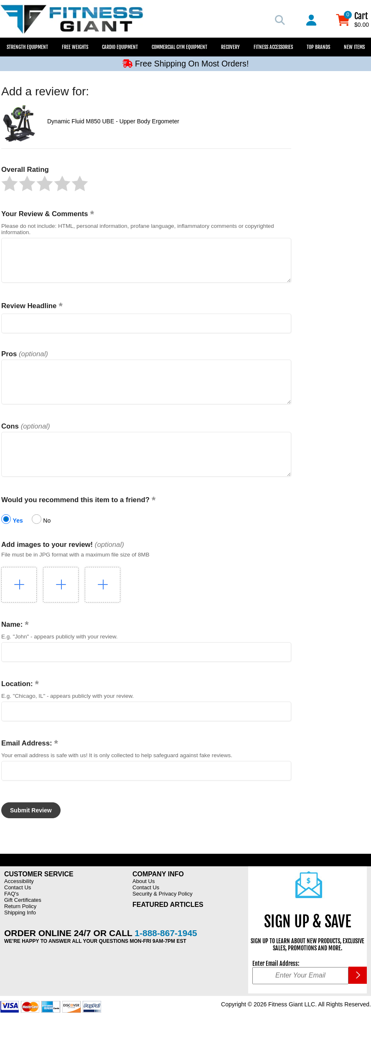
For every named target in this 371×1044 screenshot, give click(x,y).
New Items (354, 47)
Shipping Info (20, 931)
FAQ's (11, 912)
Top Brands (318, 47)
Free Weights (75, 47)
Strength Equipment (27, 47)
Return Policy (20, 925)
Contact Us (17, 906)
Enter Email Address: (275, 982)
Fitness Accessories (273, 47)
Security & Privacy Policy (162, 912)
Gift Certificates (22, 919)
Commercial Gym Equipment (179, 47)
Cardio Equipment (120, 47)
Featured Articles (167, 923)
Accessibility (19, 900)
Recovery (230, 47)
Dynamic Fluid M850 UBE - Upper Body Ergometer (113, 121)
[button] (9, 183)
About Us (143, 900)
